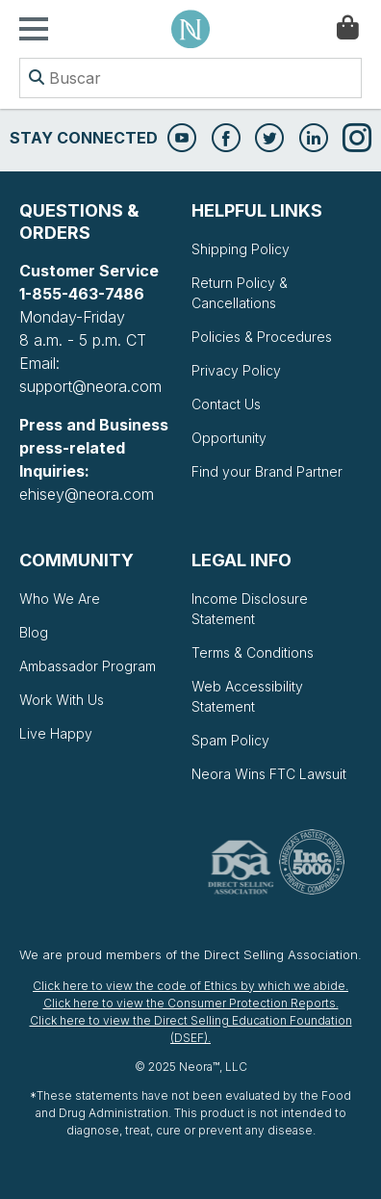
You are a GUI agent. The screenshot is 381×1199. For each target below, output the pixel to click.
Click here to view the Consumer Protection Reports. (191, 1003)
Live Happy (55, 733)
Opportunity (229, 438)
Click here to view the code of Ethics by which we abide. (190, 985)
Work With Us (61, 699)
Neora (190, 29)
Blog (33, 632)
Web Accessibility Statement (247, 696)
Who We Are (59, 598)
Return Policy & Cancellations (239, 292)
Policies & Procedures (261, 336)
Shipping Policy (240, 249)
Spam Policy (230, 740)
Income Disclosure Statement (249, 608)
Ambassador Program (87, 666)
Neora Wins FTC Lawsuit (268, 774)
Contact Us (226, 404)
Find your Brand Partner (267, 471)
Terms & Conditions (252, 652)
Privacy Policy (236, 370)
